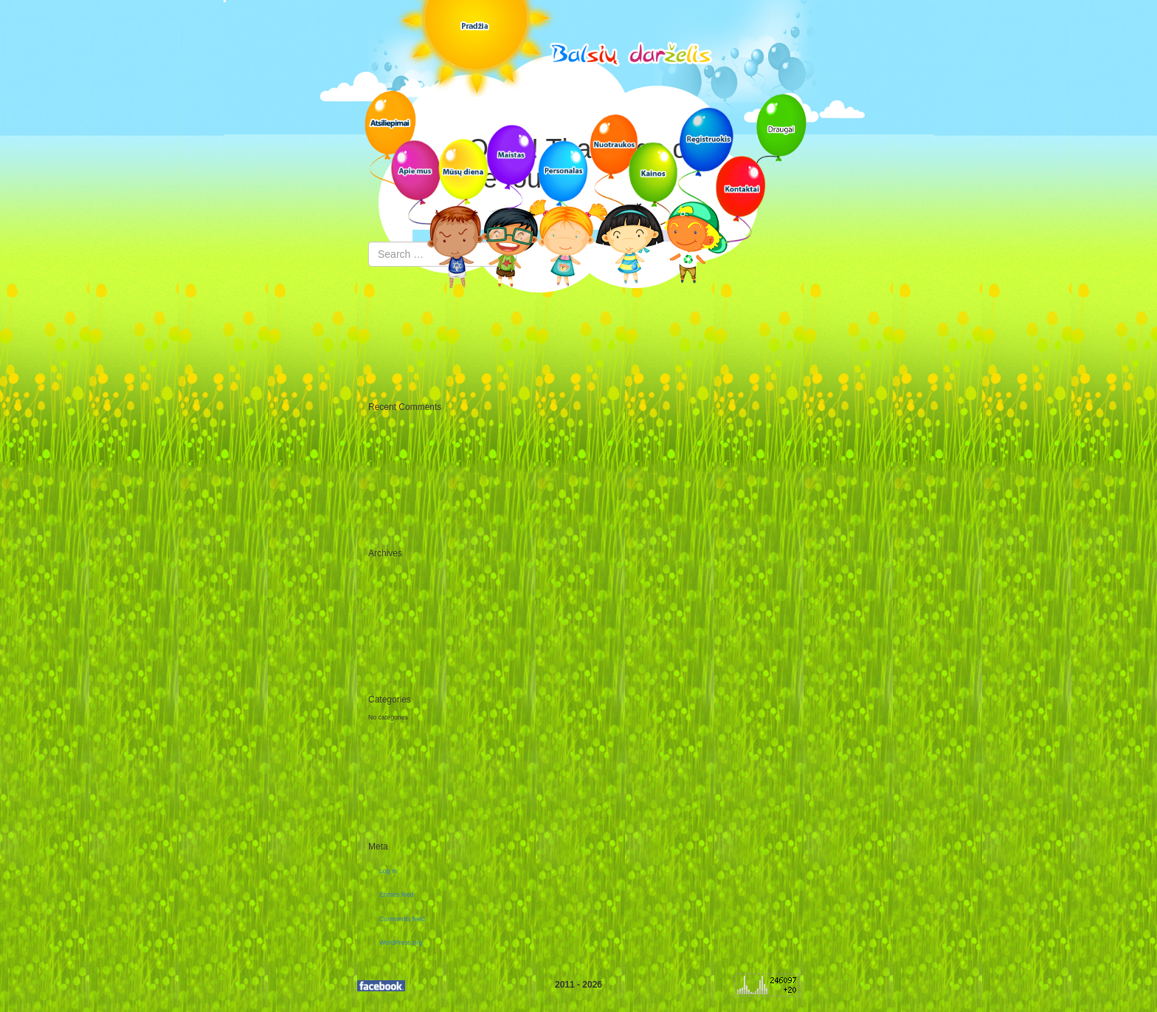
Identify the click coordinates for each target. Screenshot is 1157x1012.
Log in (388, 871)
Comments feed (402, 919)
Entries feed (396, 894)
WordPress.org (400, 942)
